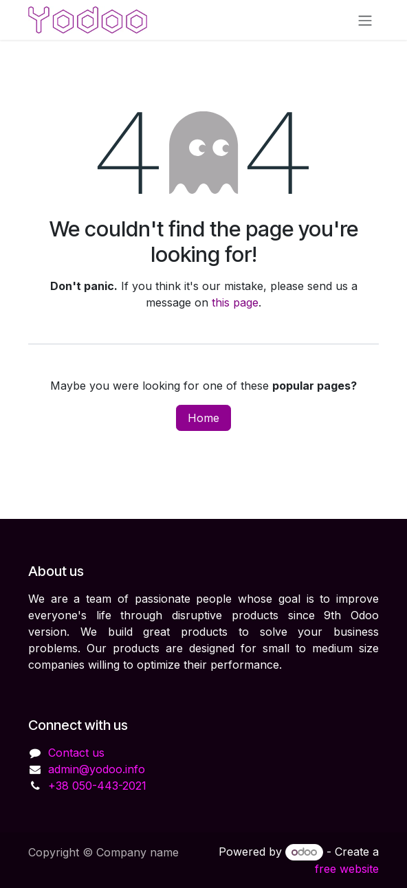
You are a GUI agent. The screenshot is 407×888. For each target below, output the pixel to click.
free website (347, 869)
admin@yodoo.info (96, 769)
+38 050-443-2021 (97, 785)
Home (203, 418)
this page (235, 302)
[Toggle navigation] (365, 19)
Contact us (76, 752)
